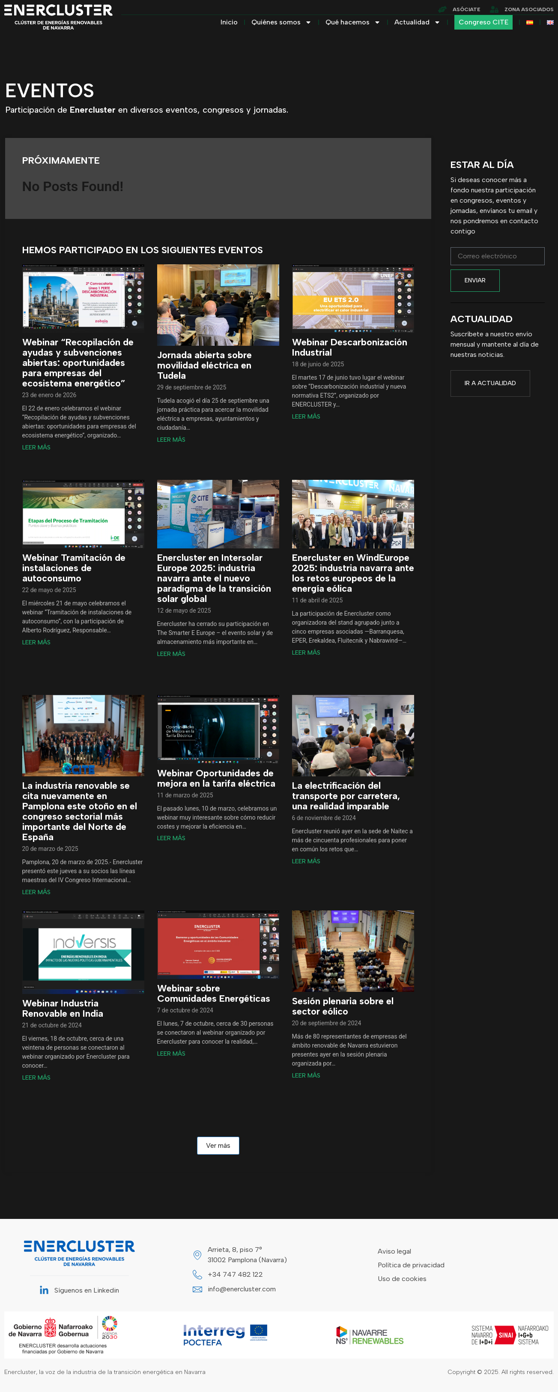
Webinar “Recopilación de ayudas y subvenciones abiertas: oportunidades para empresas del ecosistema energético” (78, 363)
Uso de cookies (402, 1279)
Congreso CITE (483, 22)
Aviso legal (394, 1251)
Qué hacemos (353, 22)
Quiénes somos (281, 22)
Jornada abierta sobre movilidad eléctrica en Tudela (204, 365)
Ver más (218, 1145)
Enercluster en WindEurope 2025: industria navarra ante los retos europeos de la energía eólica (353, 573)
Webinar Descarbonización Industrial (349, 347)
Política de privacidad (411, 1265)
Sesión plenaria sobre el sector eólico (343, 1006)
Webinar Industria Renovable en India (62, 1008)
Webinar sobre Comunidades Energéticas (213, 993)
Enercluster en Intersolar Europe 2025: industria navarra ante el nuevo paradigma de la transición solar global (214, 578)
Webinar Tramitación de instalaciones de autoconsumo (73, 568)
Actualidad (417, 22)
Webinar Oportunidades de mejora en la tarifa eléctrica (216, 778)
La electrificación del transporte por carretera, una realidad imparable (346, 796)
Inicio (229, 22)
